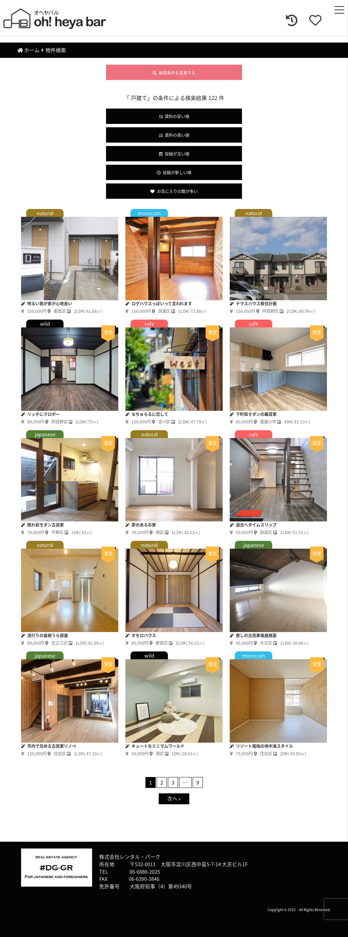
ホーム (28, 50)
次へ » (174, 798)
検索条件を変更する (174, 73)
